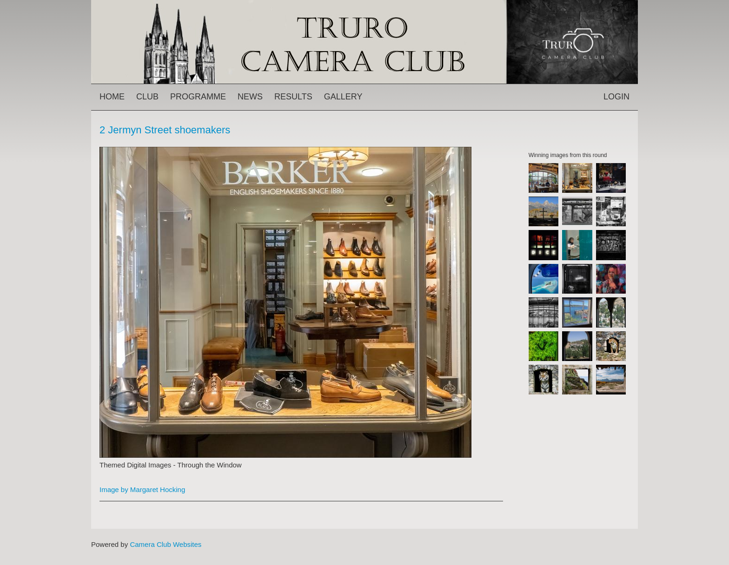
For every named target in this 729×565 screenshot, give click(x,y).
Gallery (343, 96)
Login (616, 96)
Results (293, 96)
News (250, 96)
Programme (198, 96)
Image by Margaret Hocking (142, 489)
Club (147, 96)
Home (112, 96)
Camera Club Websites (165, 544)
